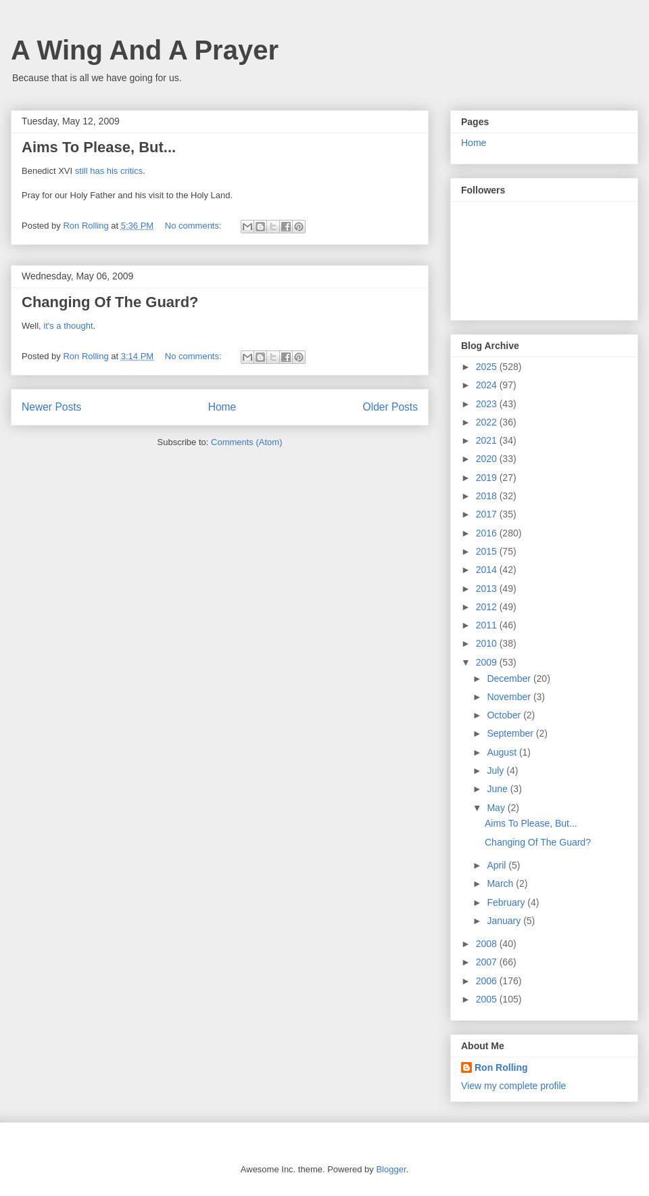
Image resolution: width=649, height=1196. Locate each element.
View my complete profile (513, 1085)
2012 (488, 606)
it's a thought (67, 326)
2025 (488, 366)
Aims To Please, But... (99, 147)
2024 (488, 385)
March (501, 883)
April (497, 865)
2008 (488, 943)
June (498, 788)
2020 (488, 458)
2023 (488, 403)
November (510, 696)
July (496, 770)
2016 (488, 533)
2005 (488, 999)
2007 (488, 962)
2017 (488, 514)
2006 (488, 980)
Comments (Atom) (246, 442)
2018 (488, 495)
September (511, 733)
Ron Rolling (501, 1067)
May (497, 807)
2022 (488, 422)
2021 (488, 440)
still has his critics (109, 171)
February (507, 902)
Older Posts (390, 407)
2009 (488, 662)
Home (222, 407)
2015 (488, 551)
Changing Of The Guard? (110, 302)
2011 (488, 625)
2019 (488, 477)
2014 (488, 569)
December (510, 678)
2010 (488, 643)
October (505, 715)
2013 (488, 588)
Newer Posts (51, 407)
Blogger (391, 1169)
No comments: (194, 226)
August (503, 752)
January (505, 920)
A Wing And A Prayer (145, 50)
